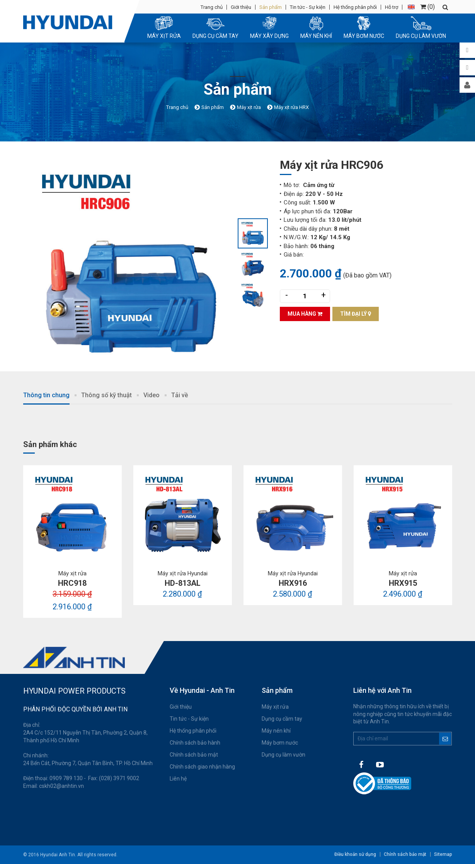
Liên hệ (178, 779)
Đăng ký (445, 739)
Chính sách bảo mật (194, 755)
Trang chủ (212, 7)
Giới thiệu (241, 7)
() (427, 6)
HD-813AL (183, 583)
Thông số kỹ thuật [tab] (106, 395)
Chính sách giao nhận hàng (202, 767)
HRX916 (293, 583)
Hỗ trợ (391, 7)
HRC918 (72, 583)
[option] (130, 264)
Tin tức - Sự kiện (307, 7)
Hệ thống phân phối (355, 7)
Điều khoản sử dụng (355, 854)
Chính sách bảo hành (195, 743)
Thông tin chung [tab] (46, 395)
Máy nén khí (276, 731)
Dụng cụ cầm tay (282, 719)
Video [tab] (151, 395)
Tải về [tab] (179, 395)
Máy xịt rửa (275, 707)
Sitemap (443, 854)
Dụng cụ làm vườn (283, 755)
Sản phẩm (270, 7)
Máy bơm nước (280, 743)
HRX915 (403, 583)
